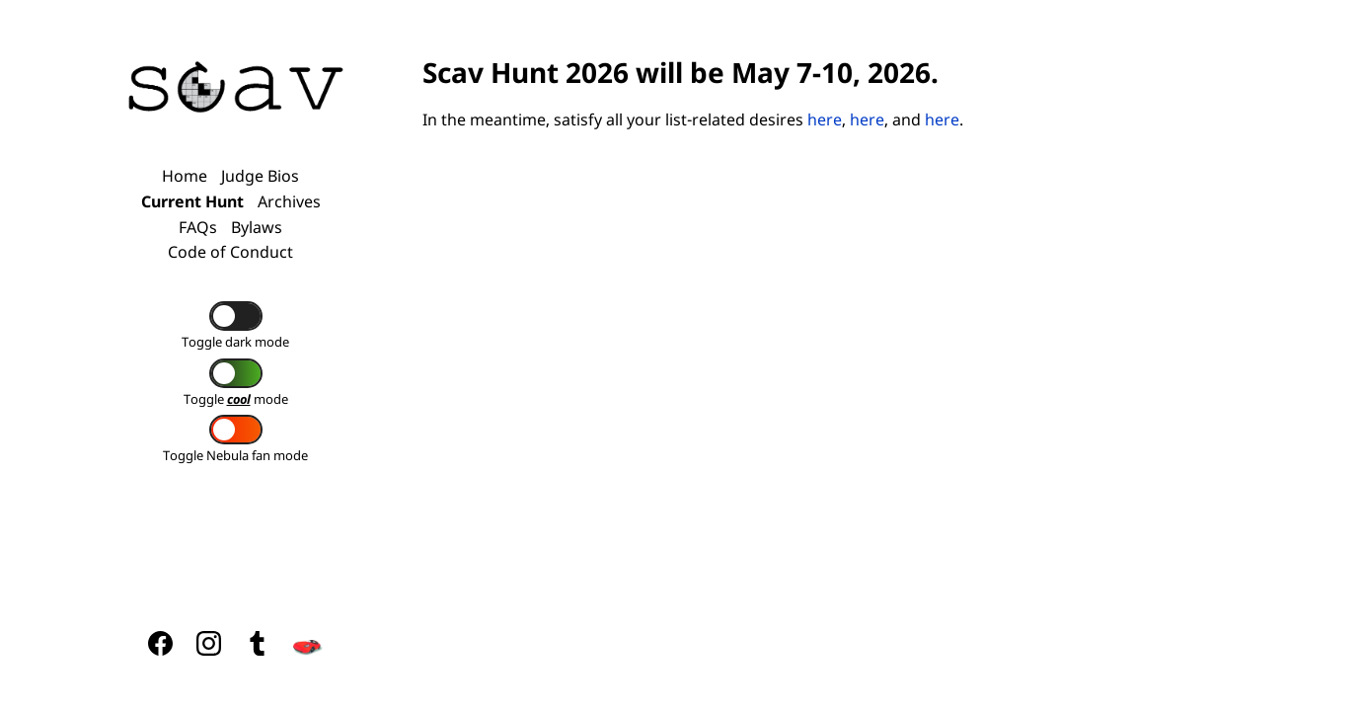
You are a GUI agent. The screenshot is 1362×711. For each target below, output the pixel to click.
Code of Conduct (230, 252)
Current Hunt (192, 201)
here (824, 119)
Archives (289, 201)
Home (184, 176)
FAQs (198, 227)
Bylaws (256, 227)
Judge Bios (260, 176)
